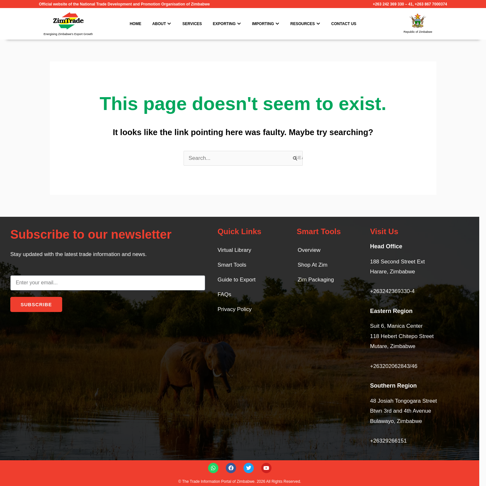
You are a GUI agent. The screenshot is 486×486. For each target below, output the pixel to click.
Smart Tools (231, 265)
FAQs (224, 294)
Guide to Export (236, 280)
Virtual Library (234, 250)
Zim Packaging (316, 280)
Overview (309, 250)
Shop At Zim (313, 265)
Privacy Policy (234, 309)
